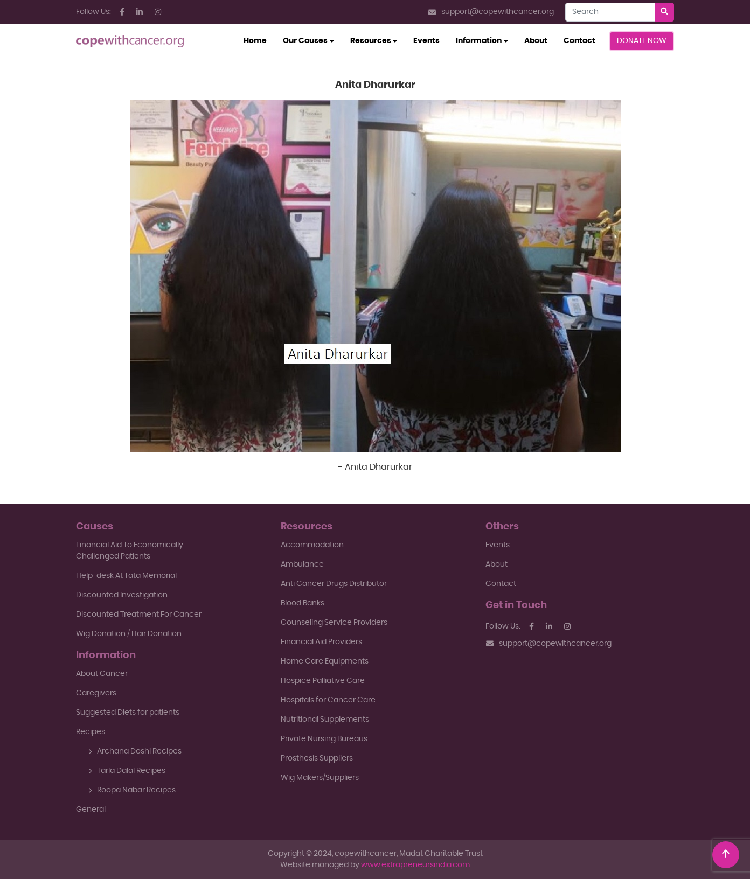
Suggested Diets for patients (127, 712)
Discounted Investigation (122, 595)
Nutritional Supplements (325, 719)
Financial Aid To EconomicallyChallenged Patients (129, 550)
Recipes (90, 732)
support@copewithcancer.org (491, 12)
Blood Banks (302, 603)
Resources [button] (370, 41)
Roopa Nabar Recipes (132, 790)
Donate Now (641, 41)
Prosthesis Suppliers (317, 758)
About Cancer (102, 674)
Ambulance (302, 564)
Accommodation (312, 545)
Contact (579, 41)
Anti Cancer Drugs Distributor (334, 584)
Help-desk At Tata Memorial (126, 576)
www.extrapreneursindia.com (415, 865)
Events (426, 41)
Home (259, 40)
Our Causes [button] (305, 41)
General (91, 809)
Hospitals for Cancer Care (328, 700)
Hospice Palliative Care (323, 681)
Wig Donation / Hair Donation (129, 634)
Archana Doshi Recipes (135, 751)
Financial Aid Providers (321, 642)
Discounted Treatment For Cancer (139, 614)
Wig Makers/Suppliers (320, 778)
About (535, 41)
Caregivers (96, 693)
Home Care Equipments (325, 661)
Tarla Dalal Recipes (126, 771)
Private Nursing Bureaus (324, 739)
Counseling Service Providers (334, 622)
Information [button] (479, 41)
